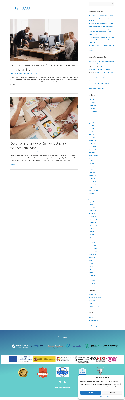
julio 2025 (91, 128)
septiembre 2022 (93, 228)
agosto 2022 (92, 231)
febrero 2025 (92, 143)
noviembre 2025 (93, 117)
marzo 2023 (92, 210)
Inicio (41, 3)
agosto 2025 (92, 125)
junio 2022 (92, 237)
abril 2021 (92, 275)
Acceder (91, 320)
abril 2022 (92, 242)
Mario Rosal (92, 64)
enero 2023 (92, 216)
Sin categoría (92, 306)
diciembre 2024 (93, 149)
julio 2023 (91, 198)
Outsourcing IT (27, 73)
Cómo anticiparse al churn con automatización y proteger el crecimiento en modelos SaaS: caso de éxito (101, 50)
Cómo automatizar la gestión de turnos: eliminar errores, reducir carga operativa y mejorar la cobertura (101, 18)
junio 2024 (92, 166)
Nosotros (49, 3)
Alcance (89, 3)
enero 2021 (92, 283)
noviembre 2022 (93, 222)
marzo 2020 (92, 286)
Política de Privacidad (101, 396)
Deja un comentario (16, 73)
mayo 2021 (92, 272)
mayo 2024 (92, 169)
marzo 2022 (92, 245)
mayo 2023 (92, 204)
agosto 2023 (92, 196)
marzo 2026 (92, 105)
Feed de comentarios (94, 325)
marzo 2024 (92, 175)
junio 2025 (92, 131)
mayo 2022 (92, 240)
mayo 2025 (92, 134)
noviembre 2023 (93, 187)
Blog (95, 3)
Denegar (112, 392)
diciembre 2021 (93, 251)
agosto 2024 (92, 160)
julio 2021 (91, 266)
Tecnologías (68, 3)
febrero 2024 (92, 178)
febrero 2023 (92, 213)
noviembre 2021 (93, 254)
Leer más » (13, 88)
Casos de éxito (79, 3)
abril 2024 (92, 172)
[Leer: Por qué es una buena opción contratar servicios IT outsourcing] (44, 39)
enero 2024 (92, 181)
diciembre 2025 (93, 114)
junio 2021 (92, 269)
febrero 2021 (92, 280)
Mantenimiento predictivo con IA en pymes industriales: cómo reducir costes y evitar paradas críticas (101, 34)
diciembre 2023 (93, 184)
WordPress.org (93, 328)
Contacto (102, 3)
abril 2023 (92, 207)
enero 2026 (92, 111)
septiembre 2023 (93, 193)
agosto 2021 (92, 263)
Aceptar (90, 392)
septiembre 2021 (93, 260)
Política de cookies (91, 396)
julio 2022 (91, 234)
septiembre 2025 (93, 122)
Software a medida (28, 151)
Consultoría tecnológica (95, 300)
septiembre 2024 (93, 158)
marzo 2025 (92, 140)
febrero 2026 (92, 108)
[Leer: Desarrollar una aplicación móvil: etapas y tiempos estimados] (44, 118)
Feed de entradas (93, 323)
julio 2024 (91, 163)
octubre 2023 (92, 190)
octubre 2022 (92, 225)
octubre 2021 (92, 257)
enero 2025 (92, 146)
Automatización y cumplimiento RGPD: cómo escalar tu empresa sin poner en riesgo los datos (101, 26)
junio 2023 (92, 201)
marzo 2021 (92, 278)
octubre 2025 (92, 119)
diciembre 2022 (93, 219)
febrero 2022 (92, 248)
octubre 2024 (92, 155)
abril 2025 (92, 137)
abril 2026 (92, 102)
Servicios (58, 3)
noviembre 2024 (93, 152)
